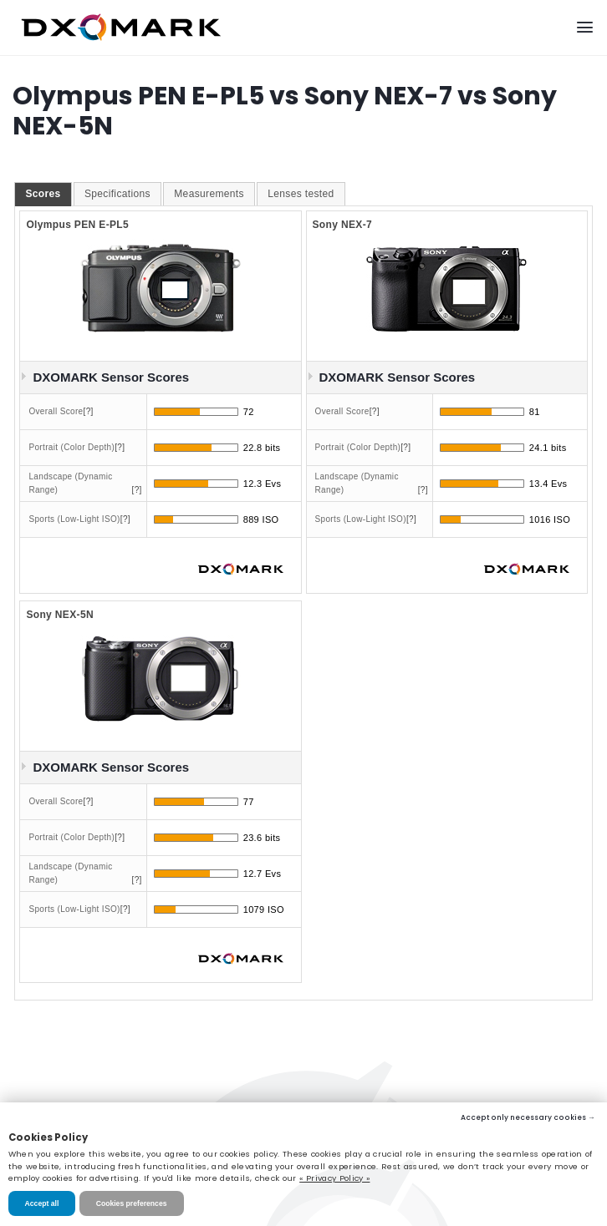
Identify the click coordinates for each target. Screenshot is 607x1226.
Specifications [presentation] (117, 194)
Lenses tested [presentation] (301, 194)
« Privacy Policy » (334, 1178)
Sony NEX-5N (60, 615)
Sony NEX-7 (343, 225)
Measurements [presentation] (209, 194)
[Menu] (584, 27)
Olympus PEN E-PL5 (77, 225)
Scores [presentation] (42, 194)
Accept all (42, 1203)
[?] (89, 411)
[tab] (42, 194)
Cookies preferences (131, 1203)
